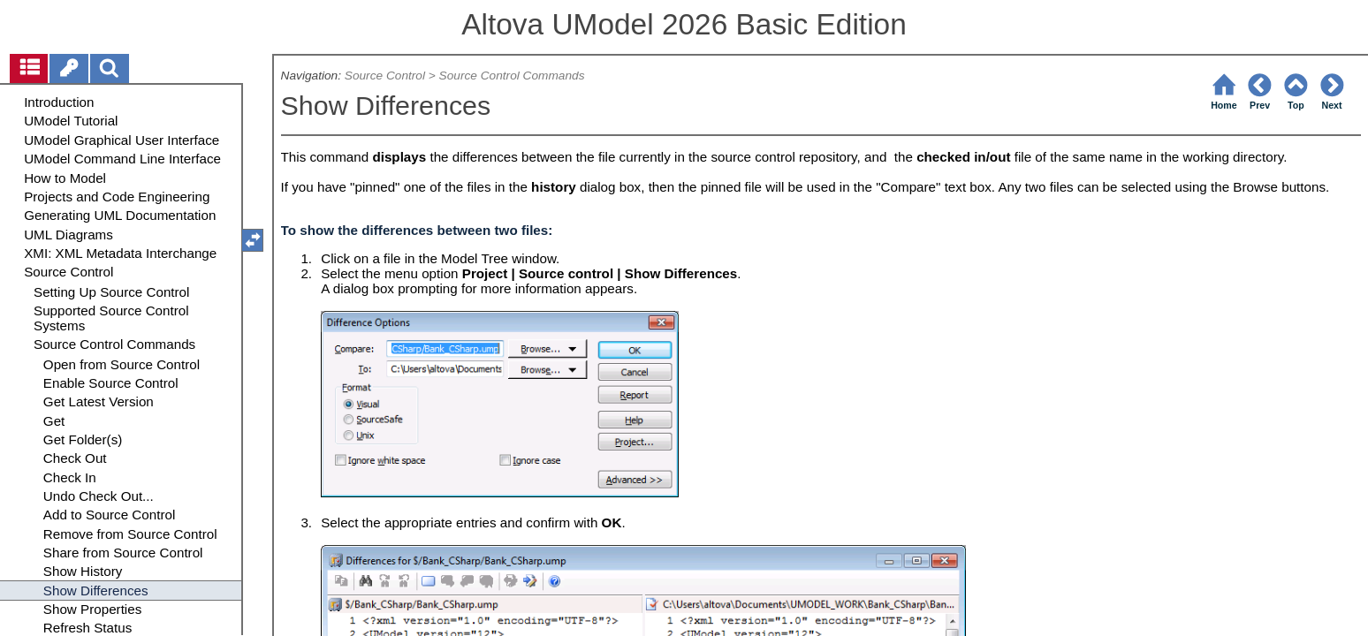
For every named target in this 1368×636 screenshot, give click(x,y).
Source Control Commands (512, 75)
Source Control (385, 75)
